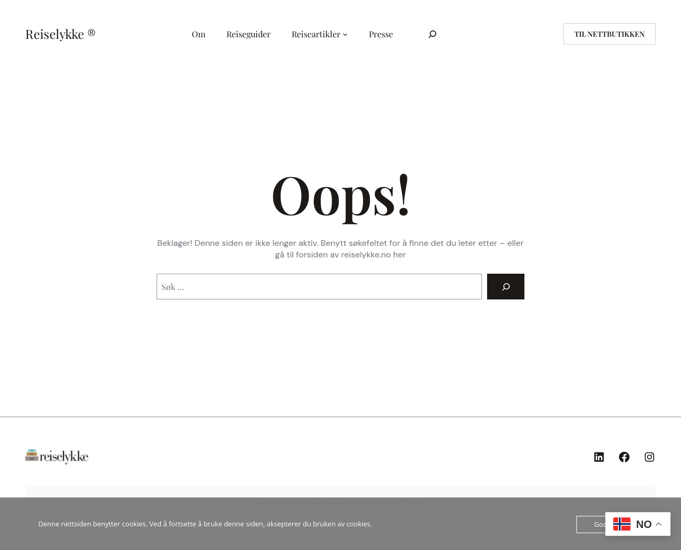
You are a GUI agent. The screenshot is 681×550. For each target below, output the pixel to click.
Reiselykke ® (60, 33)
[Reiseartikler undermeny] (345, 34)
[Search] (505, 286)
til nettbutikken (609, 34)
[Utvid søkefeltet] (432, 34)
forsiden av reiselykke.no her (351, 254)
